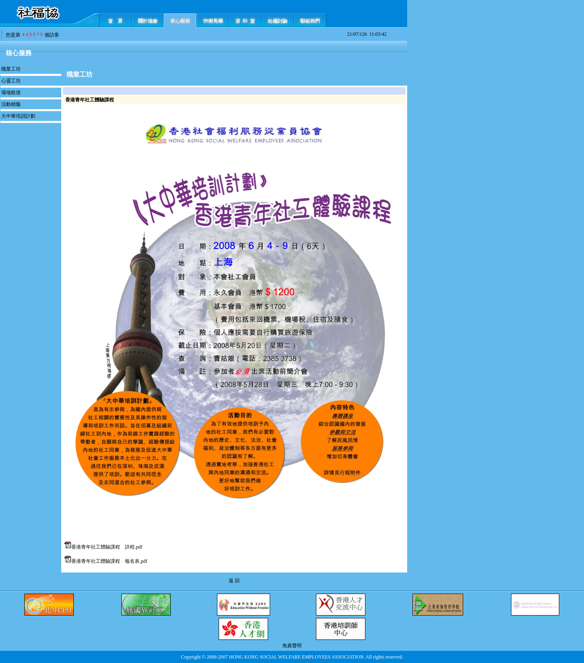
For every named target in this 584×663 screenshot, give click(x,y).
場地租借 (11, 92)
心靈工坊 (11, 81)
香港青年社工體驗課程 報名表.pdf (109, 561)
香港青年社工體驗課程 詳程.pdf (106, 547)
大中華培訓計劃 (18, 116)
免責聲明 (292, 645)
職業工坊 (11, 69)
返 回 (234, 580)
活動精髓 (11, 104)
